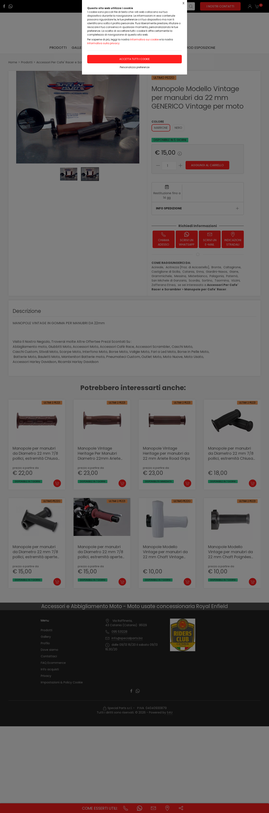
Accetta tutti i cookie (134, 59)
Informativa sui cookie (144, 39)
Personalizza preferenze (134, 67)
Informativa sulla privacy (103, 43)
